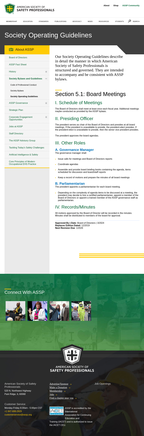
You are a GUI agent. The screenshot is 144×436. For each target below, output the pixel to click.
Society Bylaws (17, 91)
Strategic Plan (16, 110)
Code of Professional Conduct (23, 85)
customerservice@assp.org (18, 414)
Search (136, 21)
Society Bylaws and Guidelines (25, 78)
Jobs (52, 394)
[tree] (27, 111)
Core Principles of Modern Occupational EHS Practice (22, 162)
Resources (104, 21)
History (12, 71)
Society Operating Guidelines (24, 96)
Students (119, 21)
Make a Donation (58, 387)
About (107, 5)
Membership (11, 21)
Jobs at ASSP (16, 126)
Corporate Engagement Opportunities (20, 118)
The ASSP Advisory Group (22, 140)
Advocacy (77, 21)
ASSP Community (131, 5)
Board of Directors (18, 57)
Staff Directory (16, 133)
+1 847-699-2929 (13, 411)
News (90, 21)
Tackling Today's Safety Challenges (26, 147)
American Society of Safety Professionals (29, 8)
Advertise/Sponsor (59, 384)
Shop (115, 5)
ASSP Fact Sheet (17, 64)
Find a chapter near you (61, 398)
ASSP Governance (18, 103)
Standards (44, 21)
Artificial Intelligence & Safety (23, 154)
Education (27, 21)
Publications (61, 21)
